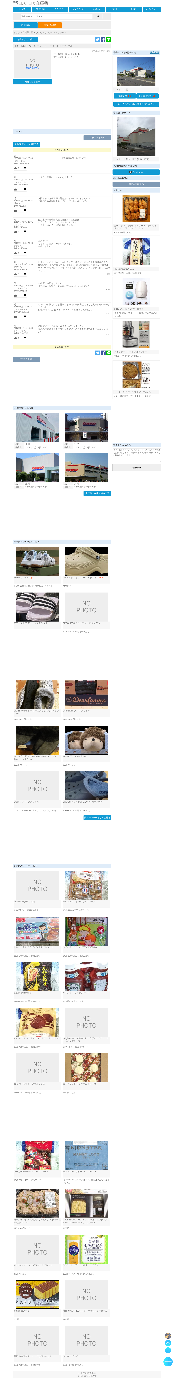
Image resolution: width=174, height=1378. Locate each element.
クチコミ (59, 9)
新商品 (96, 9)
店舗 (133, 9)
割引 (115, 9)
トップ (22, 9)
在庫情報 (40, 9)
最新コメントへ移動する (26, 144)
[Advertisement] (62, 107)
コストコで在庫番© (86, 1376)
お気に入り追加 (25, 39)
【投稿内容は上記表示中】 (74, 158)
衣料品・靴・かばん (32, 32)
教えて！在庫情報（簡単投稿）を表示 (136, 104)
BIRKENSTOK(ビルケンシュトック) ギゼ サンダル (43, 46)
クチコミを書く (97, 137)
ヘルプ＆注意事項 (87, 1373)
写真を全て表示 (32, 82)
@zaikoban (136, 172)
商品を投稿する (136, 184)
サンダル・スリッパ (54, 32)
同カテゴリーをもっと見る (97, 817)
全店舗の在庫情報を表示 (97, 493)
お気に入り (152, 9)
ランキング (78, 9)
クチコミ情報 (147, 96)
